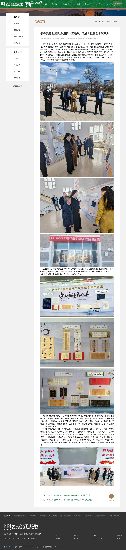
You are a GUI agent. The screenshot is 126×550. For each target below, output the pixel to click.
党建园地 (58, 538)
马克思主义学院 (88, 516)
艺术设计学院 (77, 516)
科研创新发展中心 (113, 516)
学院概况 (76, 535)
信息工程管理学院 (65, 516)
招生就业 (119, 535)
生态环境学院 (53, 516)
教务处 (94, 535)
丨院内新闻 (115, 21)
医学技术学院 (32, 516)
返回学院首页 (117, 4)
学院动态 (66, 4)
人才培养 (77, 4)
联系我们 (119, 538)
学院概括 (55, 4)
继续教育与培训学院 (19, 516)
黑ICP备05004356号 (11, 547)
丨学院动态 (108, 21)
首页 (45, 4)
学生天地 (99, 4)
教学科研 (88, 4)
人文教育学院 (43, 516)
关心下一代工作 (97, 538)
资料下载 (110, 4)
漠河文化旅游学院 (100, 516)
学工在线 (76, 538)
